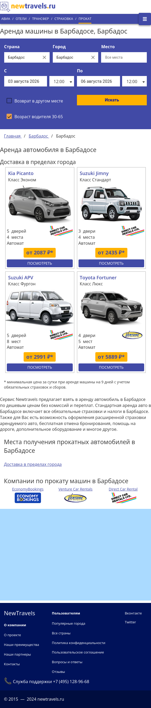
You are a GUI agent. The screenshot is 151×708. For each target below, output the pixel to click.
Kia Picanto (21, 173)
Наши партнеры (17, 654)
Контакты (12, 664)
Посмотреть (39, 263)
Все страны (61, 633)
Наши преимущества (21, 644)
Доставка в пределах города (33, 464)
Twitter (130, 622)
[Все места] (124, 57)
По (80, 71)
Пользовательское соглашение (78, 652)
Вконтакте (133, 613)
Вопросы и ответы (67, 662)
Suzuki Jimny (94, 173)
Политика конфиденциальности (78, 642)
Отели (21, 19)
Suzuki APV (20, 277)
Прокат (85, 19)
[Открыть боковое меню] (145, 19)
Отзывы (58, 671)
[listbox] (61, 81)
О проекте (12, 635)
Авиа (5, 19)
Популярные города (68, 623)
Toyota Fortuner (98, 277)
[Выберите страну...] (21, 57)
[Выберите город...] (70, 57)
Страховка (63, 19)
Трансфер (40, 19)
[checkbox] (35, 100)
